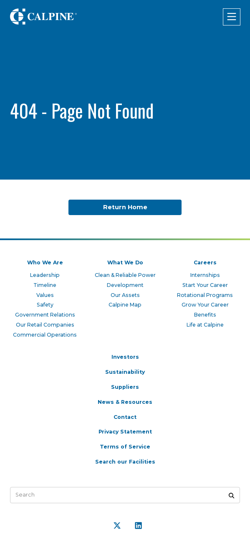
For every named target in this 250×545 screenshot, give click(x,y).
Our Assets (125, 292)
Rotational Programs (205, 292)
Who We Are (44, 259)
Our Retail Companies (45, 323)
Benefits (205, 312)
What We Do (125, 259)
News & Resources (125, 401)
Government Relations (45, 312)
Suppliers (125, 386)
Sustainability (125, 371)
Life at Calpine (205, 323)
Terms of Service (125, 446)
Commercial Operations (45, 333)
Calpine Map (125, 302)
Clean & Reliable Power (125, 272)
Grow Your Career (205, 302)
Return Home (125, 207)
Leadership (45, 272)
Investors (125, 355)
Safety (45, 302)
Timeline (44, 282)
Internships (205, 272)
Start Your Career (205, 282)
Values (45, 292)
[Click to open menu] (231, 16)
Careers (205, 259)
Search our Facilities (125, 461)
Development (125, 282)
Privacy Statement (125, 431)
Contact (125, 416)
